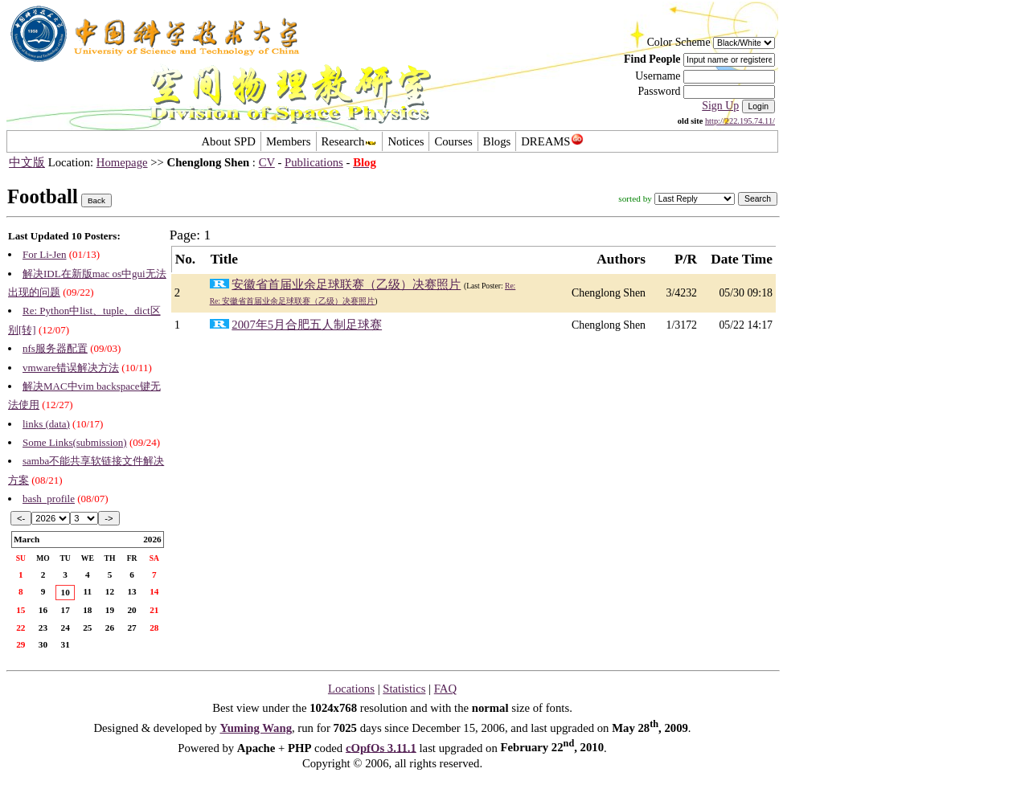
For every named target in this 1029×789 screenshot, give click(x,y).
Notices (405, 141)
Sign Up (720, 106)
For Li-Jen (45, 254)
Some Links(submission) (75, 442)
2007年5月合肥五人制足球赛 (307, 324)
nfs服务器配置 (55, 348)
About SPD (228, 141)
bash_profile (49, 499)
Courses (453, 141)
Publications (314, 162)
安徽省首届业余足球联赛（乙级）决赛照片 (346, 284)
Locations (351, 688)
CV (267, 162)
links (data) (46, 424)
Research (350, 141)
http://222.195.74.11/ (740, 121)
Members (288, 141)
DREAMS (552, 141)
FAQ (445, 688)
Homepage (122, 162)
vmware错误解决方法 (71, 368)
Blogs (496, 141)
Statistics (404, 688)
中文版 (27, 162)
